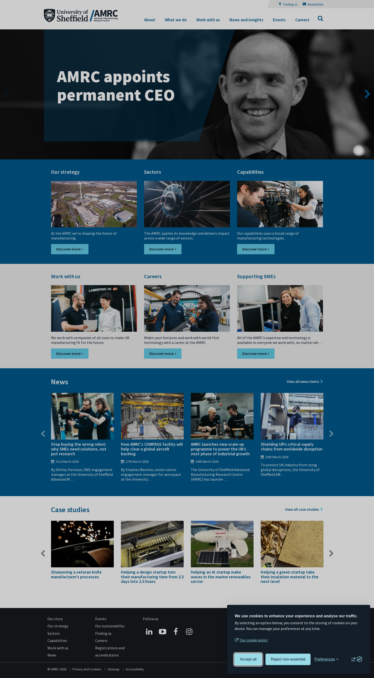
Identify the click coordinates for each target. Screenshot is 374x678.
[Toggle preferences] (326, 659)
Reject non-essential (288, 659)
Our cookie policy (254, 640)
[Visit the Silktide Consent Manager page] (357, 659)
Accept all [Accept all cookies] (248, 659)
